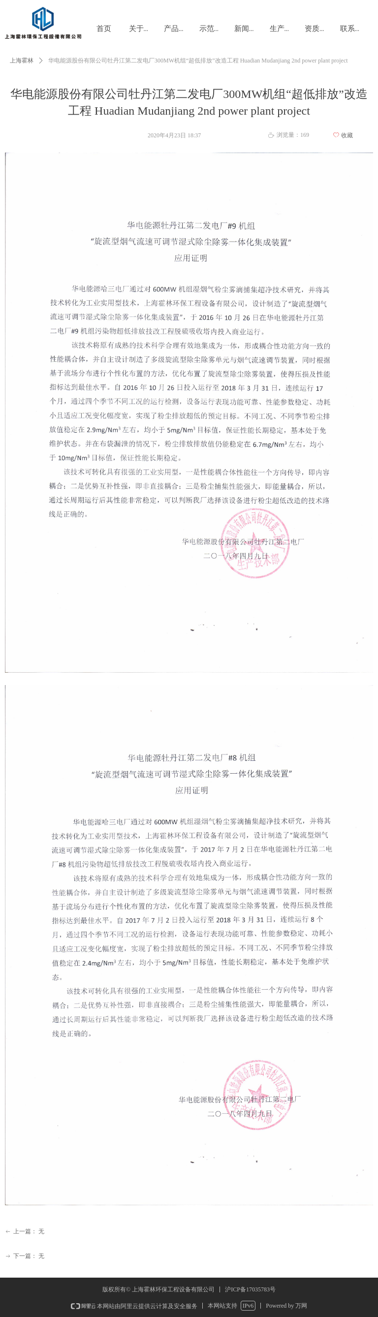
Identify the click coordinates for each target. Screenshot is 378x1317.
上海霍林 (21, 60)
